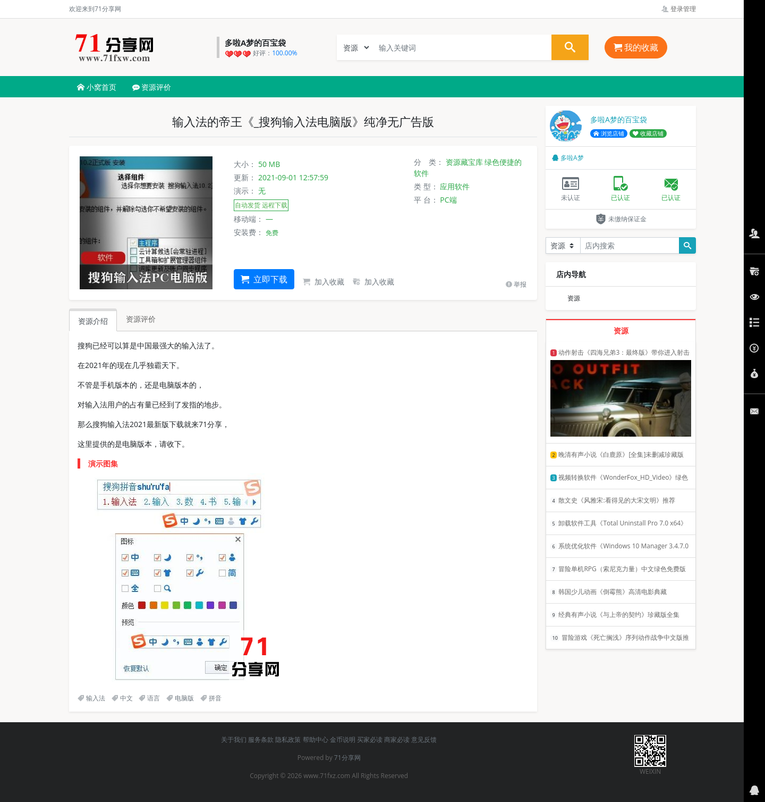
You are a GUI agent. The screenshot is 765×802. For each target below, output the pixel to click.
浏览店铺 (608, 133)
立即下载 (264, 279)
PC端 (448, 200)
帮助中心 (315, 739)
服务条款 (261, 739)
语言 (149, 698)
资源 (573, 298)
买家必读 (369, 739)
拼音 (211, 698)
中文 (122, 698)
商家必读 (397, 739)
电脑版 (180, 698)
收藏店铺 (648, 133)
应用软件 (455, 186)
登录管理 (678, 8)
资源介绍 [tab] (93, 321)
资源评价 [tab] (141, 319)
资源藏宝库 (464, 162)
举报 (516, 284)
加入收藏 (323, 282)
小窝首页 (96, 87)
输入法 (91, 698)
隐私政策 (288, 739)
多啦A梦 (568, 157)
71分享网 (347, 757)
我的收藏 (636, 47)
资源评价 (152, 87)
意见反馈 (424, 739)
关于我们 (233, 739)
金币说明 (342, 739)
